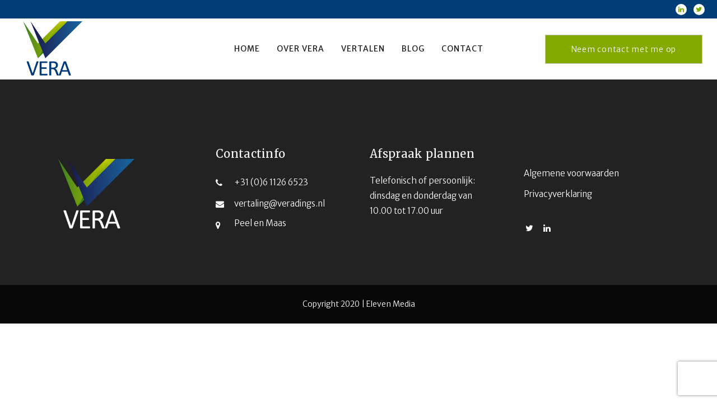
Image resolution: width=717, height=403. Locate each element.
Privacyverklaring (558, 194)
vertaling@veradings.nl (279, 203)
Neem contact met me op (624, 49)
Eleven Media (390, 304)
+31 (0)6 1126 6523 (271, 182)
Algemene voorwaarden (571, 173)
